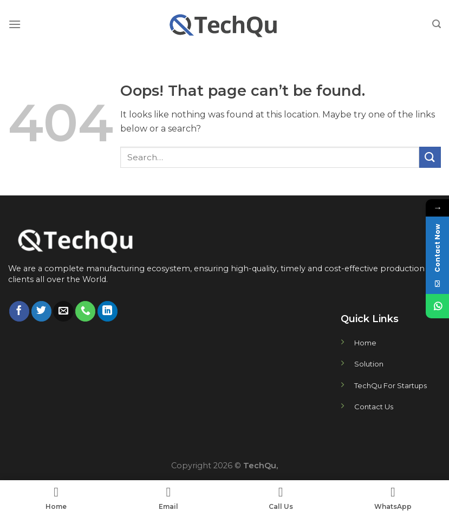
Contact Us (373, 406)
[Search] (436, 24)
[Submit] (430, 157)
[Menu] (14, 24)
